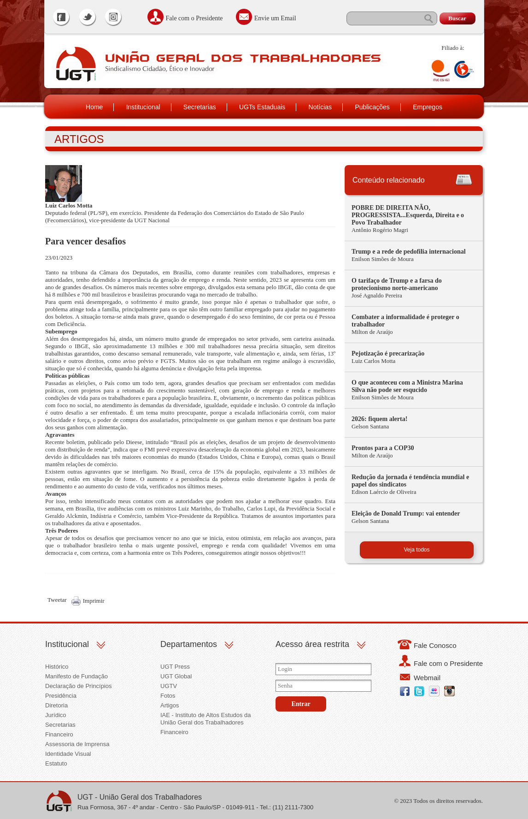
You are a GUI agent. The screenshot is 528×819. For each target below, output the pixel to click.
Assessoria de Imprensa (77, 744)
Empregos (427, 107)
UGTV (168, 685)
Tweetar (57, 599)
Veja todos (416, 549)
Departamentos (188, 644)
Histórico (57, 666)
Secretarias (199, 107)
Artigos (169, 705)
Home (94, 107)
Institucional (143, 107)
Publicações (372, 107)
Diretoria (56, 705)
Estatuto (56, 763)
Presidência (60, 695)
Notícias (320, 107)
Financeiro (59, 734)
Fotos (168, 695)
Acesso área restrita (312, 644)
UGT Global (176, 676)
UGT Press (175, 666)
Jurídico (55, 715)
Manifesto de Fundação (76, 676)
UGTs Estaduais (262, 107)
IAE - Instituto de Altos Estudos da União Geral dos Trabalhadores (205, 719)
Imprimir (94, 600)
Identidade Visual (68, 753)
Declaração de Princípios (78, 685)
